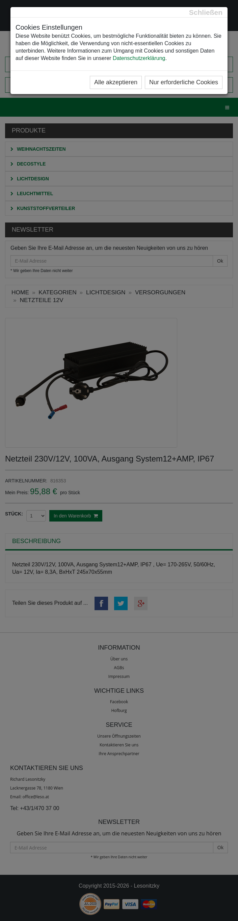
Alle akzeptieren (115, 82)
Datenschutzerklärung (139, 58)
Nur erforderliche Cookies (183, 82)
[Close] (205, 12)
